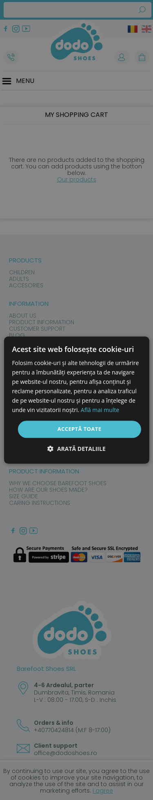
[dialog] (76, 400)
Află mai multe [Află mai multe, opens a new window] (100, 410)
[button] (76, 448)
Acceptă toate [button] (80, 429)
